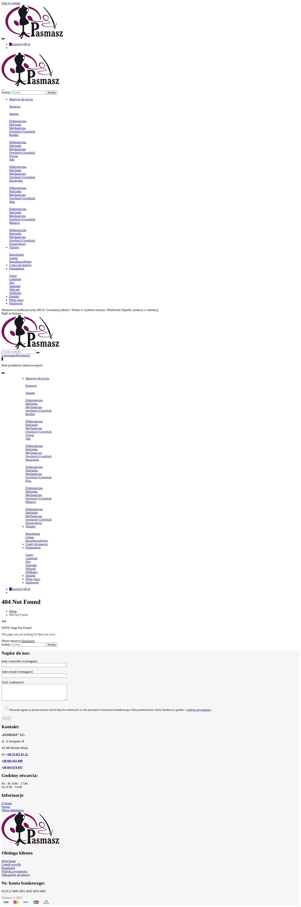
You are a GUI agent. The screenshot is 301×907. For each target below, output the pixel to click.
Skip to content (11, 3)
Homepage (28, 640)
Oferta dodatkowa (13, 810)
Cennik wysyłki (11, 864)
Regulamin (8, 868)
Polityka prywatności (15, 871)
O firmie (7, 803)
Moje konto (9, 861)
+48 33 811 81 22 (17, 754)
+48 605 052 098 (12, 761)
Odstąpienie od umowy (16, 874)
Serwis (6, 806)
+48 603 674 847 (12, 767)
